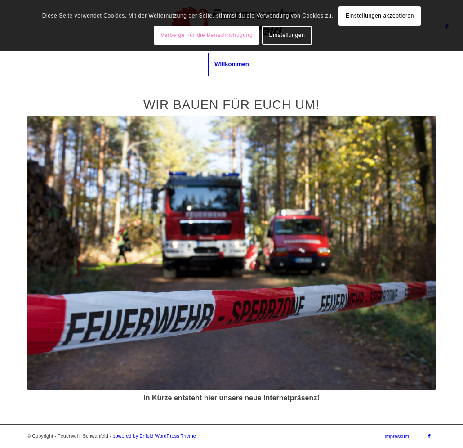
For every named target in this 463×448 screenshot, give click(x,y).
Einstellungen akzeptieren (380, 16)
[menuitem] (231, 64)
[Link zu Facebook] (429, 436)
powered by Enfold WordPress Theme (154, 436)
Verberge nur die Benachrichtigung (207, 35)
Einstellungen (287, 35)
